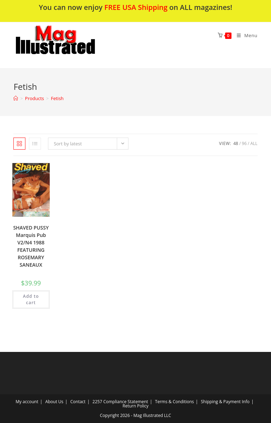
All (253, 143)
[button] (73, 45)
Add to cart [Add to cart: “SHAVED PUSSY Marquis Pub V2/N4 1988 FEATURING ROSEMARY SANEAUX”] (31, 299)
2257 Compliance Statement (120, 402)
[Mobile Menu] (244, 35)
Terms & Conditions (174, 402)
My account (27, 402)
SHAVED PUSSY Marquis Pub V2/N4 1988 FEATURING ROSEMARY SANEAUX (31, 246)
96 (244, 143)
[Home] (15, 98)
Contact (77, 402)
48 (235, 143)
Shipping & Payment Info (225, 402)
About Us (54, 402)
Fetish (57, 98)
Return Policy (135, 406)
